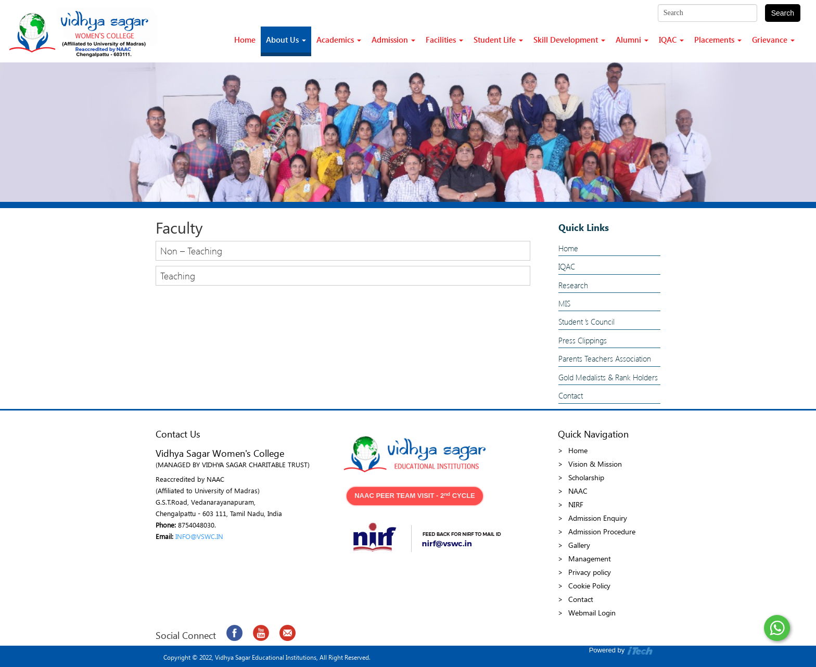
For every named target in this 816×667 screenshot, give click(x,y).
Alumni (632, 39)
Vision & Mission (595, 464)
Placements (718, 39)
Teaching (177, 275)
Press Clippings (582, 340)
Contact (570, 395)
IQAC (671, 39)
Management (589, 558)
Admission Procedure (601, 531)
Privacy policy (589, 572)
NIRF (575, 504)
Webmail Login (592, 613)
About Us (286, 39)
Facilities (444, 39)
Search (782, 13)
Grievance (773, 39)
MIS (564, 303)
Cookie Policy (589, 586)
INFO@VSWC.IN (199, 536)
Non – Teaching (191, 250)
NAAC (578, 491)
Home (245, 39)
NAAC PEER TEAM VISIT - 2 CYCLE (414, 495)
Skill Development (569, 39)
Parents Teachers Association (604, 358)
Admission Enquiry (597, 518)
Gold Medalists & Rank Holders (608, 377)
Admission (393, 39)
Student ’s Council (586, 321)
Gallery (579, 545)
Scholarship (586, 477)
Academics (338, 39)
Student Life (498, 39)
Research (573, 285)
